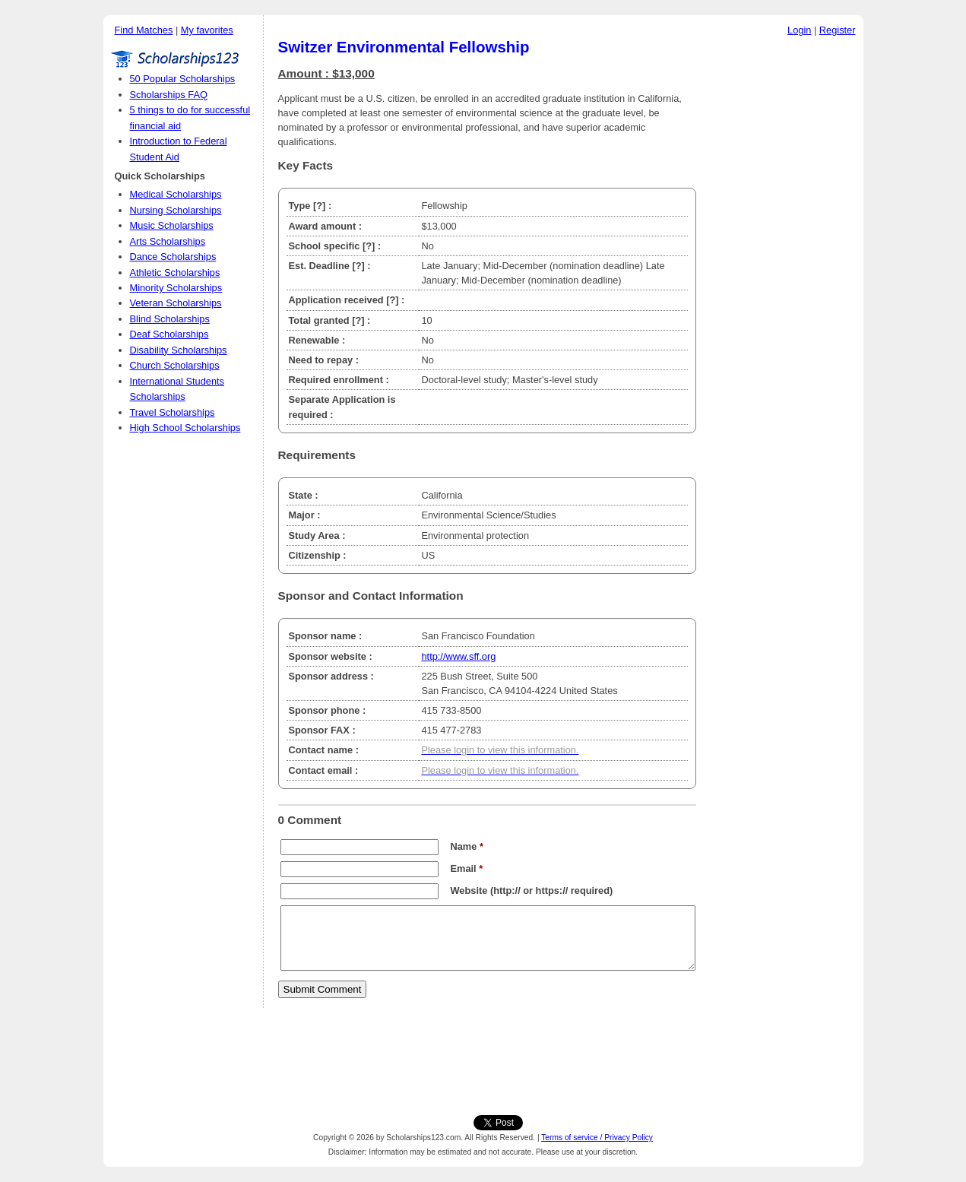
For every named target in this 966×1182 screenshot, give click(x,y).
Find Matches (144, 30)
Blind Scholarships (170, 319)
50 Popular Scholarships (183, 78)
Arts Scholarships (168, 241)
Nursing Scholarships (176, 210)
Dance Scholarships (173, 256)
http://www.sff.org (458, 656)
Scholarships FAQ (168, 94)
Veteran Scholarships (176, 303)
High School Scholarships (185, 427)
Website (469, 890)
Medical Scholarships (176, 194)
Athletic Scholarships (175, 272)
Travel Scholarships (172, 412)
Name (467, 846)
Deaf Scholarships (169, 334)
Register (837, 30)
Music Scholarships (172, 225)
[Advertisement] (783, 273)
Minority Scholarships (176, 287)
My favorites (207, 30)
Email (467, 868)
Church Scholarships (175, 365)
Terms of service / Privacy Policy (597, 1137)
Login (799, 30)
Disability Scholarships (178, 350)
